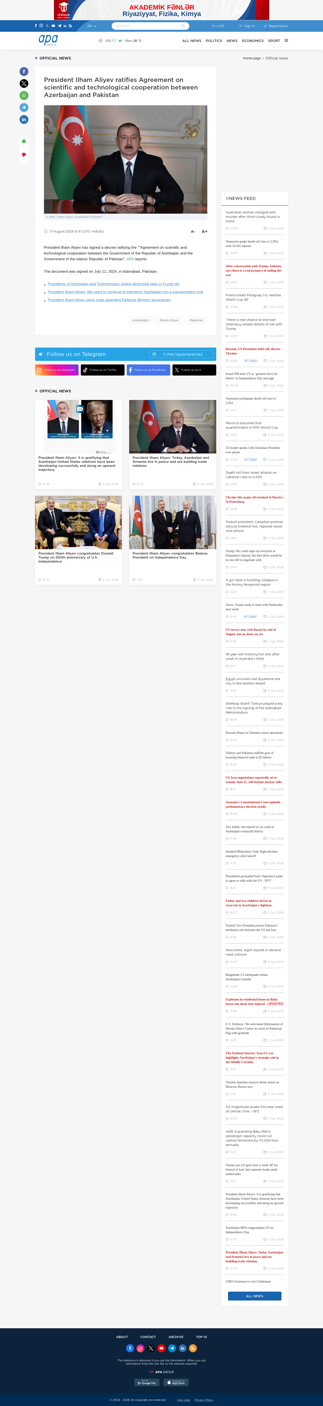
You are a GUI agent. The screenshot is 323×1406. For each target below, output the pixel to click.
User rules (183, 1400)
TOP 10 (201, 1337)
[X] (47, 26)
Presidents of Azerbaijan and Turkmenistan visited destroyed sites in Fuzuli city (114, 284)
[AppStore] (176, 1383)
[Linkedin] (65, 26)
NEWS (232, 41)
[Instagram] (41, 26)
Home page (252, 58)
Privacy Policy (204, 1400)
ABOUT (122, 1337)
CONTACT (148, 1337)
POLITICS (214, 41)
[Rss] (70, 26)
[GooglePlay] (147, 1383)
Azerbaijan (140, 320)
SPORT (274, 41)
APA (130, 259)
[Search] (183, 26)
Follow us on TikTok (99, 369)
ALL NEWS (191, 41)
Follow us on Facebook (147, 370)
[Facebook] (36, 26)
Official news (277, 58)
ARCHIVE (176, 1337)
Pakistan (196, 320)
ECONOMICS (253, 41)
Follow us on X (188, 370)
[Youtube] (53, 26)
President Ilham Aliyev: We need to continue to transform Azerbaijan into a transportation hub (125, 292)
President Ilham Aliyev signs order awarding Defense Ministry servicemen (109, 300)
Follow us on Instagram (56, 370)
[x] (151, 1348)
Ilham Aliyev (169, 320)
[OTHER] (284, 40)
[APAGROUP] (161, 1372)
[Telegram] (59, 26)
